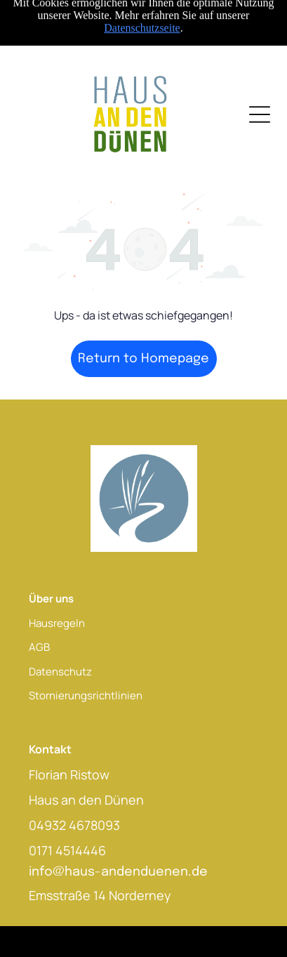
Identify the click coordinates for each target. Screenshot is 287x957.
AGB (39, 647)
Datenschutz (60, 671)
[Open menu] (259, 114)
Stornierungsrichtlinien (85, 695)
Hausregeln (57, 623)
